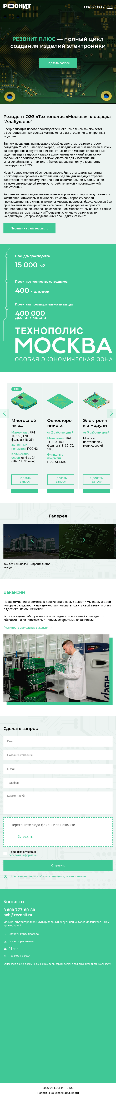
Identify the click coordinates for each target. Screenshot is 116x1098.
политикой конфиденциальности (92, 964)
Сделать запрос (58, 63)
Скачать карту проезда (21, 934)
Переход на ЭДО (16, 955)
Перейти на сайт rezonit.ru (29, 228)
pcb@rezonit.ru (17, 914)
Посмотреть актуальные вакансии (28, 627)
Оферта (10, 948)
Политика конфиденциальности (58, 1093)
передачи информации (23, 855)
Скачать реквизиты (18, 941)
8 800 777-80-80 (94, 6)
